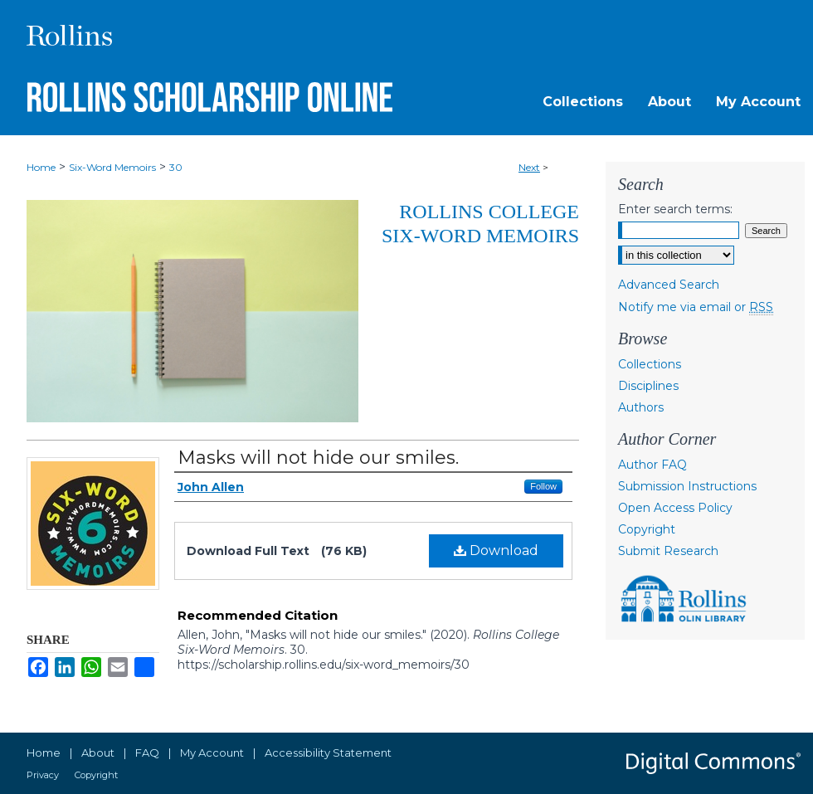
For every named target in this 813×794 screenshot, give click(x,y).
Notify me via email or (695, 307)
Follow (543, 486)
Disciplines (648, 385)
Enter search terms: (675, 209)
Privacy (43, 775)
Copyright (646, 529)
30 (176, 167)
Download (496, 550)
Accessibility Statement (328, 752)
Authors (641, 407)
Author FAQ (652, 464)
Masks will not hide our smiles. (318, 457)
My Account (212, 752)
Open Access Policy (675, 507)
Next (529, 167)
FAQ (147, 752)
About (97, 752)
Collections (649, 364)
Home (41, 167)
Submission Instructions (687, 486)
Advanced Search (668, 284)
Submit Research (668, 550)
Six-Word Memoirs (112, 167)
